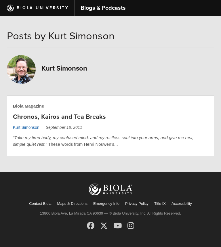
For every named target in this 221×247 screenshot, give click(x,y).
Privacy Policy (136, 203)
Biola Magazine (28, 106)
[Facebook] (90, 225)
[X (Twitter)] (104, 225)
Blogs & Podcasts (103, 8)
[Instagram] (130, 225)
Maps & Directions (72, 203)
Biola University (43, 7)
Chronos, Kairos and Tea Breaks (59, 116)
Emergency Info (106, 203)
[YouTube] (117, 225)
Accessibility (182, 203)
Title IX (160, 203)
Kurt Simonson (26, 127)
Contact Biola (40, 203)
